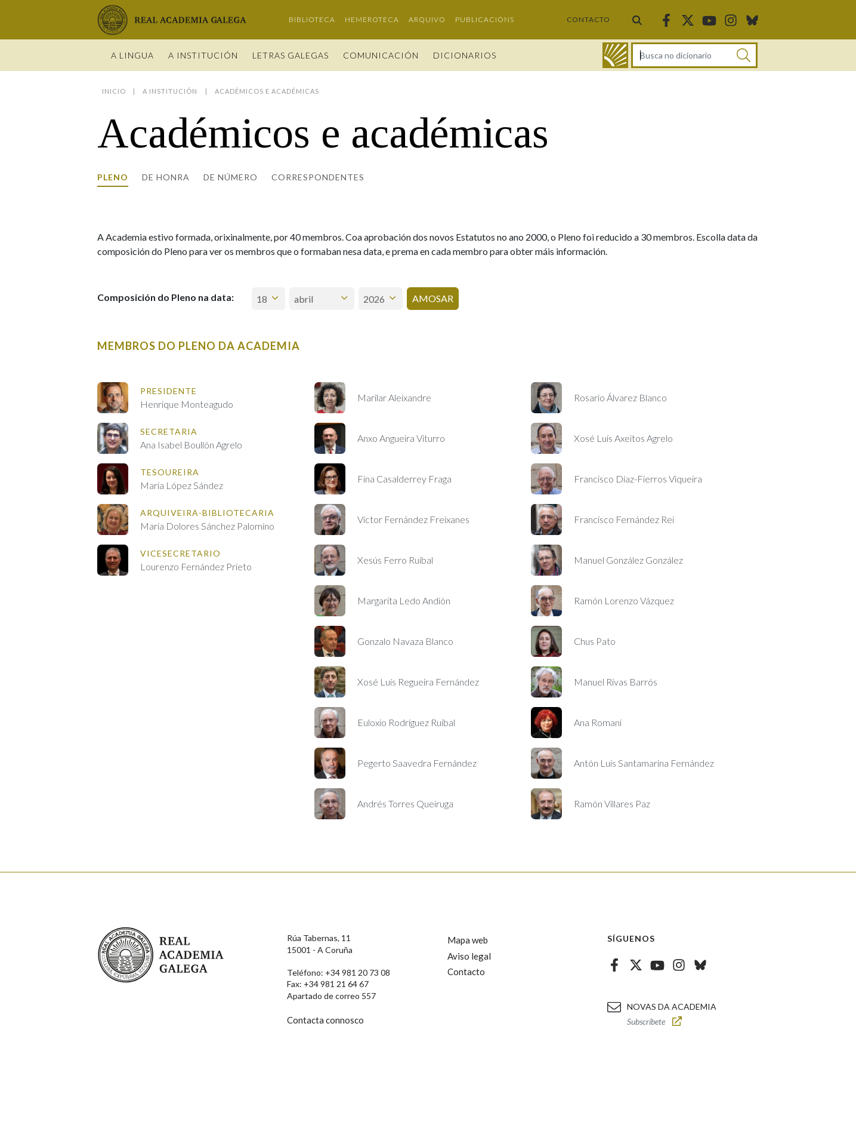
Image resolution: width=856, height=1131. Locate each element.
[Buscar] (743, 55)
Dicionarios (464, 55)
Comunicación (381, 55)
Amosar (432, 298)
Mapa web (467, 940)
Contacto (588, 19)
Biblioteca (312, 19)
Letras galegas (290, 55)
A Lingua (132, 55)
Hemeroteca (372, 19)
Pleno (112, 177)
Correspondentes (317, 177)
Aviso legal (469, 956)
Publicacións (484, 19)
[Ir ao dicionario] (615, 55)
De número (230, 177)
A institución (203, 55)
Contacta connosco (325, 1020)
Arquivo (427, 19)
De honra (166, 177)
